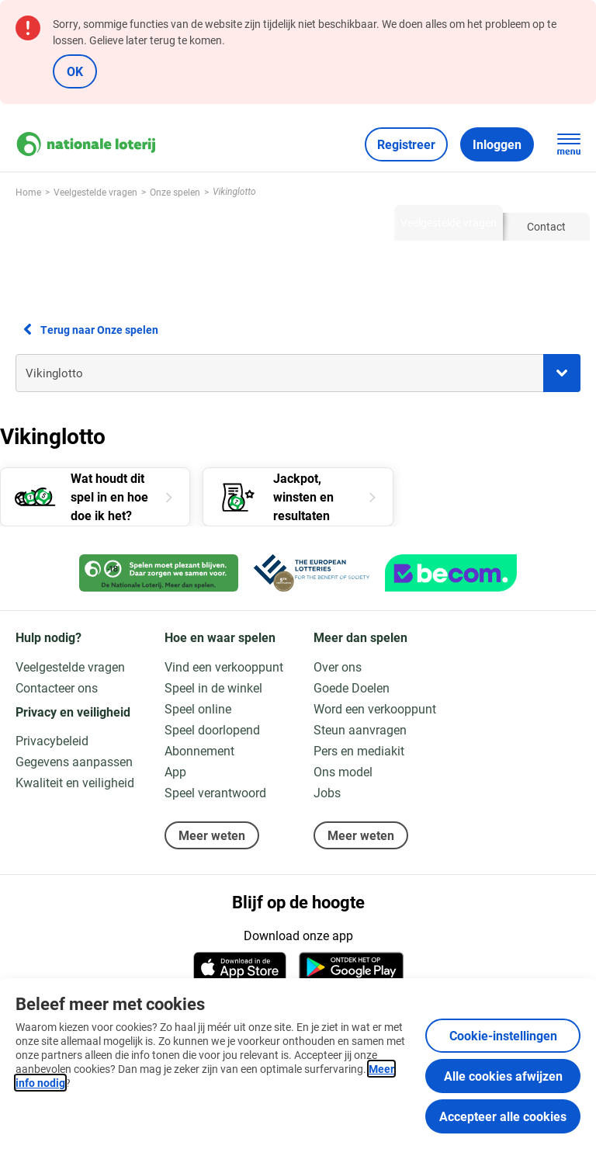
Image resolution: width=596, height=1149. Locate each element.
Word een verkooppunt (375, 708)
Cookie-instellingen (503, 1035)
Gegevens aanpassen (74, 761)
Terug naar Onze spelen (87, 329)
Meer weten (211, 835)
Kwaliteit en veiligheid (75, 782)
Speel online (198, 708)
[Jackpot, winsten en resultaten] (298, 496)
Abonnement (199, 750)
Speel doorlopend (212, 729)
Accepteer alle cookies (503, 1116)
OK (75, 71)
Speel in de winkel (213, 687)
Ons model (343, 771)
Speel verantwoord (215, 792)
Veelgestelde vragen (70, 666)
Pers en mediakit (359, 750)
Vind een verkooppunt (224, 666)
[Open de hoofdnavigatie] (568, 144)
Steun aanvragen (360, 729)
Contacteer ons (57, 687)
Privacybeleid (52, 740)
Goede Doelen (352, 687)
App (175, 771)
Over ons (338, 666)
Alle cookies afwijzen (503, 1075)
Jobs (327, 792)
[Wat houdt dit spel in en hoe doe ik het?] (95, 496)
